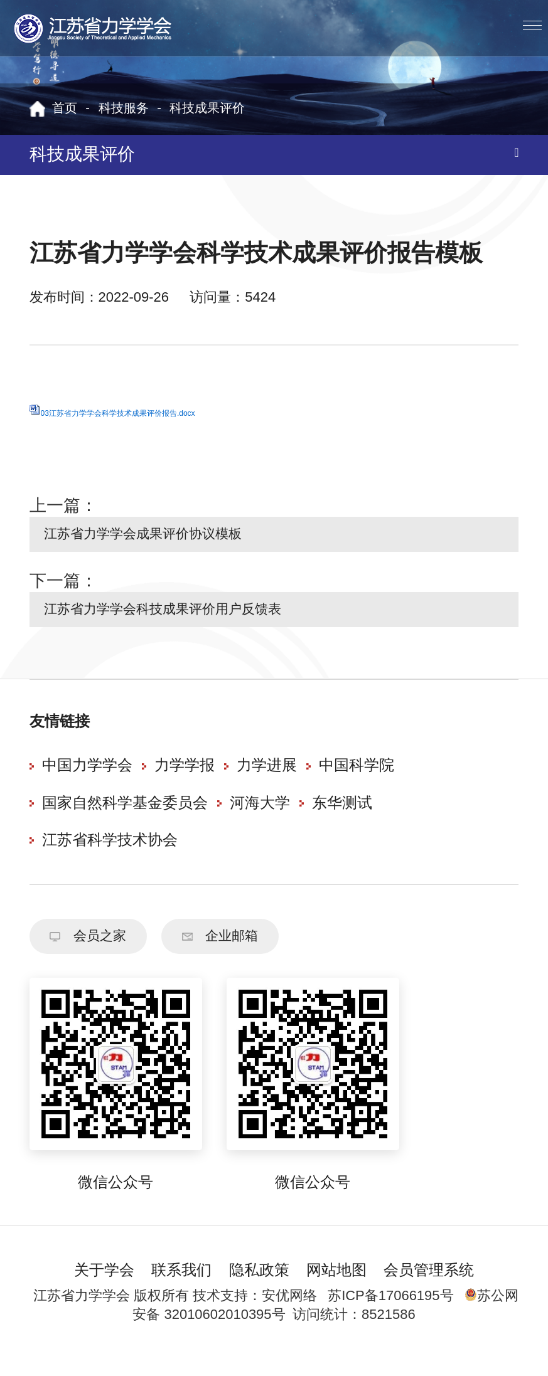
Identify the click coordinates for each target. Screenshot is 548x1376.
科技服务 (124, 108)
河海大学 (260, 815)
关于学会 (104, 1288)
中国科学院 (356, 778)
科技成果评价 (207, 108)
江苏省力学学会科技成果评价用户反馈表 (182, 618)
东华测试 (342, 815)
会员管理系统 (429, 1288)
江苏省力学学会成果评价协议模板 (159, 537)
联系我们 (181, 1288)
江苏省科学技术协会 (110, 852)
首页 (64, 108)
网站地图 (336, 1288)
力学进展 (267, 778)
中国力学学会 (87, 778)
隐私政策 (259, 1288)
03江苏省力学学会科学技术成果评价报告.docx (118, 413)
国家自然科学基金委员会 (125, 815)
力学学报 (184, 778)
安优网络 (289, 1313)
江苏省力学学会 (93, 28)
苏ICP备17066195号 (390, 1313)
